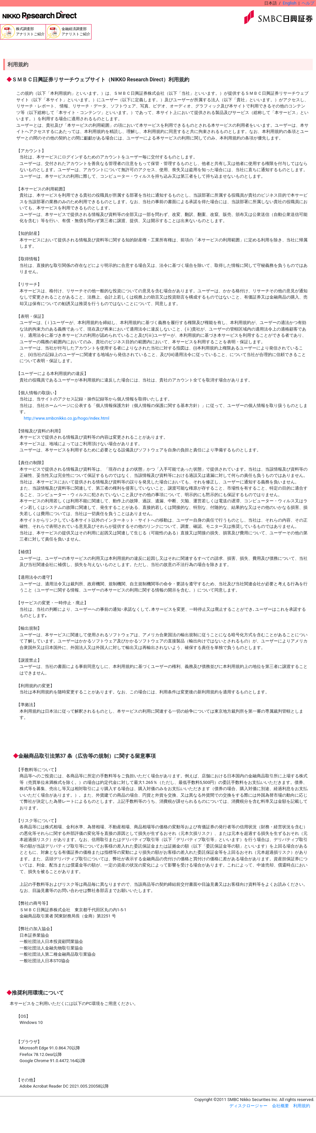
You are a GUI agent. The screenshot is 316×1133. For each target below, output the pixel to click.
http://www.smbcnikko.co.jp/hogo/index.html (66, 418)
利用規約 (301, 1105)
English (289, 3)
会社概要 (280, 1105)
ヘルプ (308, 3)
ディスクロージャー (248, 1105)
